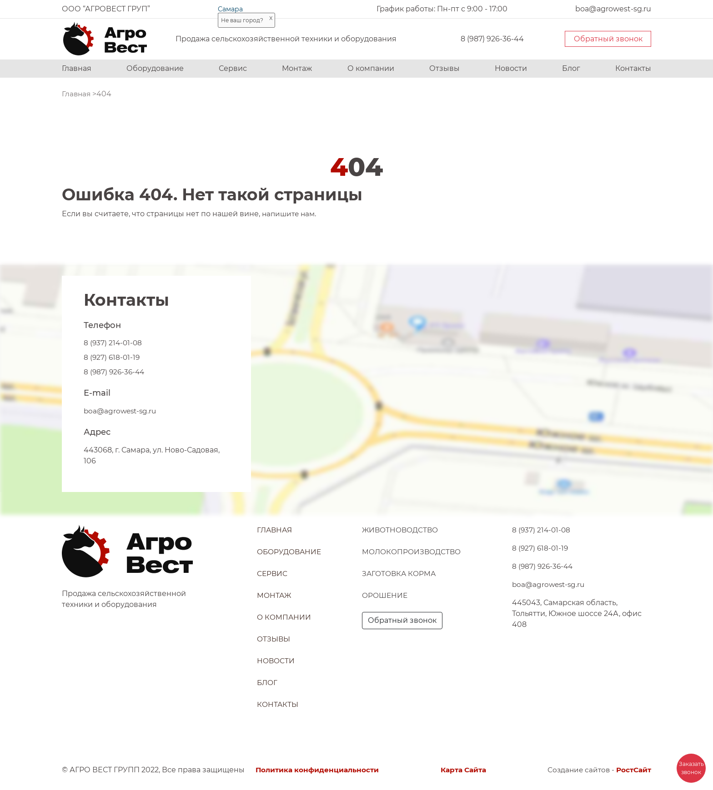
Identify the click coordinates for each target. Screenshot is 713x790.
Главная (76, 68)
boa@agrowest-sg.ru (122, 411)
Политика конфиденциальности (319, 769)
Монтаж (297, 68)
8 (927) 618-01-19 (112, 357)
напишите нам (290, 213)
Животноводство (402, 530)
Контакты (633, 68)
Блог (571, 68)
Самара (230, 9)
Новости (511, 68)
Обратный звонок (608, 39)
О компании (370, 68)
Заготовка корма (400, 573)
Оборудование (155, 68)
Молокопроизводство (413, 551)
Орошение (386, 595)
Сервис (233, 68)
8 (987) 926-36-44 (492, 39)
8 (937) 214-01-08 (114, 342)
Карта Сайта (463, 769)
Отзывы (444, 68)
